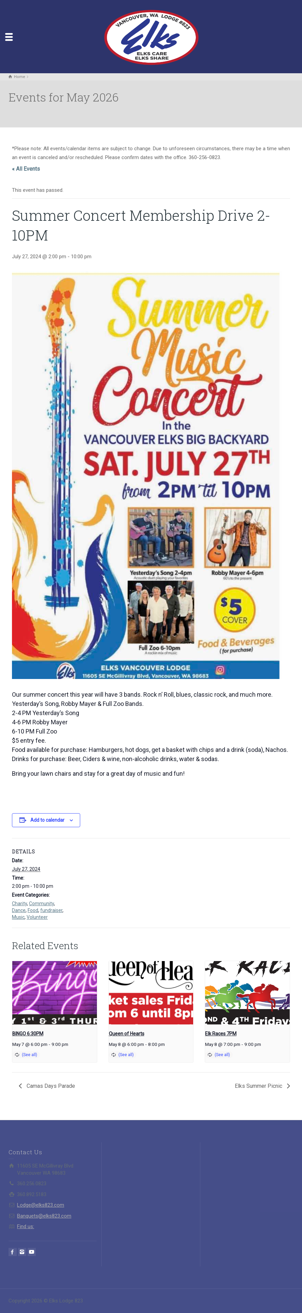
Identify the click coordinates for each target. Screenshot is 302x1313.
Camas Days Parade (50, 1086)
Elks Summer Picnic (259, 1086)
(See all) (29, 1054)
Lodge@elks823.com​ (40, 1205)
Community (41, 903)
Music (18, 917)
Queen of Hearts (126, 1033)
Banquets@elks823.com (44, 1216)
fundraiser (51, 910)
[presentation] (54, 992)
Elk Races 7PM (220, 1033)
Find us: (25, 1226)
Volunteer (37, 917)
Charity (19, 903)
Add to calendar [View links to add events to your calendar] (47, 820)
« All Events (26, 169)
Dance (19, 910)
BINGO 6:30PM (27, 1033)
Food (33, 910)
